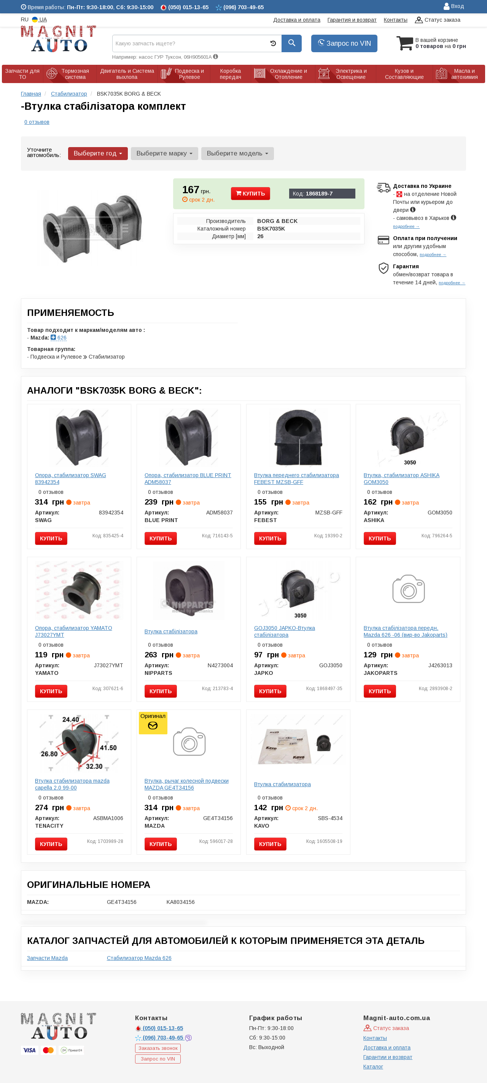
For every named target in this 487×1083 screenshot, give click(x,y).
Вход (454, 6)
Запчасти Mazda (47, 958)
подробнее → (406, 226)
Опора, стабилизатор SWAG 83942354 (70, 478)
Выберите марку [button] (165, 153)
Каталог (373, 1067)
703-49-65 (160, 1038)
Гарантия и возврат (352, 20)
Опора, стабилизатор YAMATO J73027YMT (73, 631)
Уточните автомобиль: (44, 152)
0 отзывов (36, 122)
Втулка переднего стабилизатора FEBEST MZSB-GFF (296, 478)
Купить (250, 194)
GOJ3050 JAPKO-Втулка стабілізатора (284, 631)
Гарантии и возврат (387, 1057)
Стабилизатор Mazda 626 (139, 958)
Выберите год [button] (98, 153)
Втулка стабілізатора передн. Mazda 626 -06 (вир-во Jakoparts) (405, 631)
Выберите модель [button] (237, 153)
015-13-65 (159, 1028)
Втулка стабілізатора (171, 631)
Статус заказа (437, 20)
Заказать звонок (158, 1048)
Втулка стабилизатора (282, 784)
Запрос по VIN (344, 43)
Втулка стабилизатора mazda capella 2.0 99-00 (72, 784)
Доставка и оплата (296, 20)
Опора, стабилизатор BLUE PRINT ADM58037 (188, 478)
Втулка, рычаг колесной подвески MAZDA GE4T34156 (187, 784)
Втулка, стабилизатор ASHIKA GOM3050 (401, 478)
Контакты (395, 20)
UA (39, 19)
